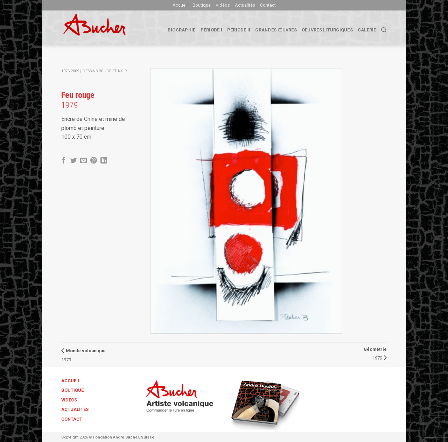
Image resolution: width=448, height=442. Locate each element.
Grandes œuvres (276, 29)
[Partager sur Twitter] (73, 161)
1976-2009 (70, 71)
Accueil (180, 5)
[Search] (383, 30)
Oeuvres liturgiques (327, 29)
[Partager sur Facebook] (63, 161)
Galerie (367, 29)
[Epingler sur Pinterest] (93, 161)
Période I (211, 29)
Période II (239, 29)
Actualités (245, 5)
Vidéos (223, 5)
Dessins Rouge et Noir (105, 71)
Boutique (201, 5)
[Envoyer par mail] (83, 161)
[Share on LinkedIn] (103, 161)
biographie (182, 29)
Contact (268, 5)
